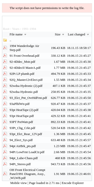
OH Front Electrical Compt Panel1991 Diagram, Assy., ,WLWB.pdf (27, 174)
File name (18, 34)
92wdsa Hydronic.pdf (24, 92)
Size (60, 34)
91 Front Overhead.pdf (24, 55)
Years (15, 29)
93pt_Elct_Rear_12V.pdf (26, 134)
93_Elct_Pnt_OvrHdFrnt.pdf (28, 98)
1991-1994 (29, 29)
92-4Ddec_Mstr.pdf (22, 62)
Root (6, 29)
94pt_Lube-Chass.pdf (24, 158)
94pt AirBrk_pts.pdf (23, 146)
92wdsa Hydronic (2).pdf (26, 86)
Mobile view (19, 183)
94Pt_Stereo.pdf (20, 164)
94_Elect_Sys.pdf (21, 140)
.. (10, 40)
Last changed (79, 34)
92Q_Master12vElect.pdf (26, 80)
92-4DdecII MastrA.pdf (25, 68)
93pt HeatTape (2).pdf (24, 110)
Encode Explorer (73, 183)
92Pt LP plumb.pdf (22, 74)
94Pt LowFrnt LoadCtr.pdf (27, 152)
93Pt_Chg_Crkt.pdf (22, 128)
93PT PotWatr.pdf (21, 122)
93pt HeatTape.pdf (22, 116)
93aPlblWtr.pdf (20, 104)
